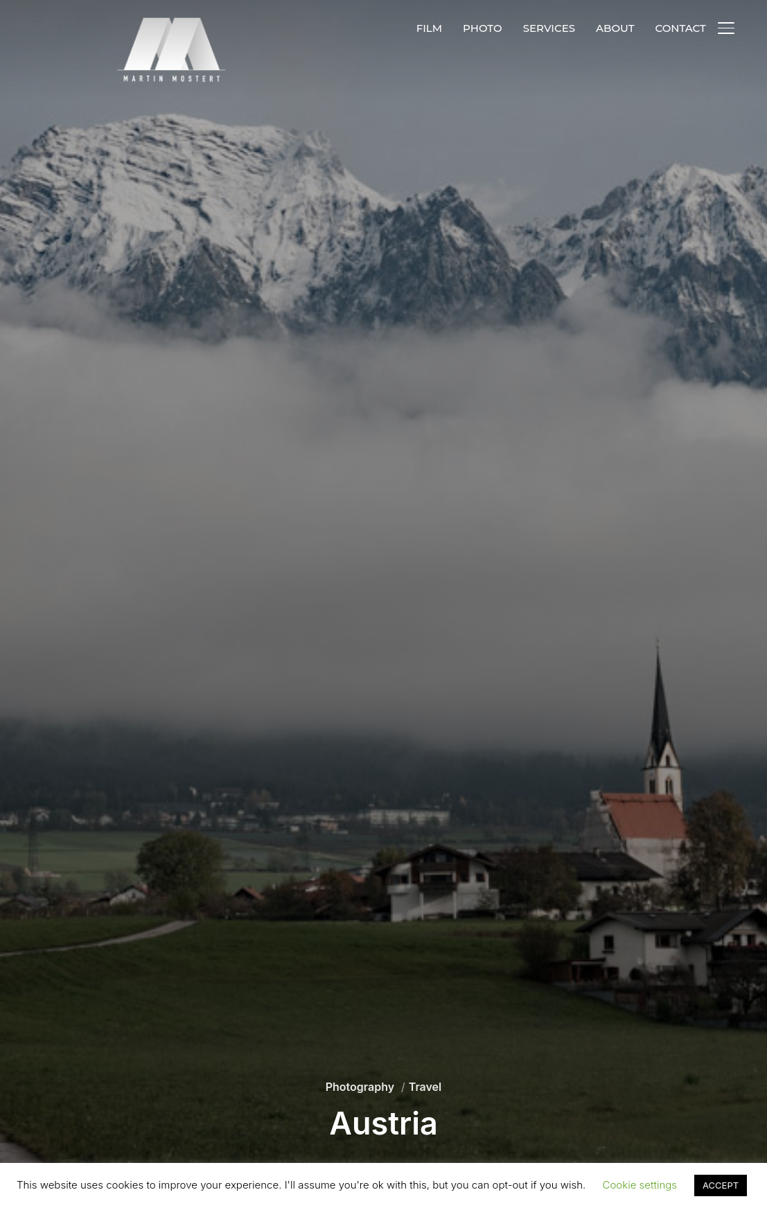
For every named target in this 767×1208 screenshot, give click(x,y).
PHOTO (482, 28)
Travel (425, 1087)
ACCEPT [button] (721, 1185)
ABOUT (615, 28)
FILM (429, 28)
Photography (360, 1087)
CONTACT (680, 28)
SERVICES (549, 28)
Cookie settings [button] (640, 1184)
